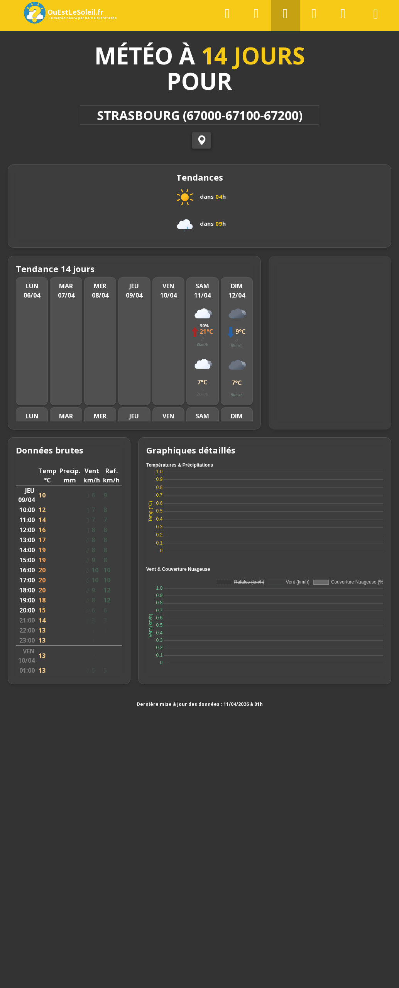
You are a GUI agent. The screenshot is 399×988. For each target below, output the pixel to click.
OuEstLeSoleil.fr (66, 12)
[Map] (330, 348)
